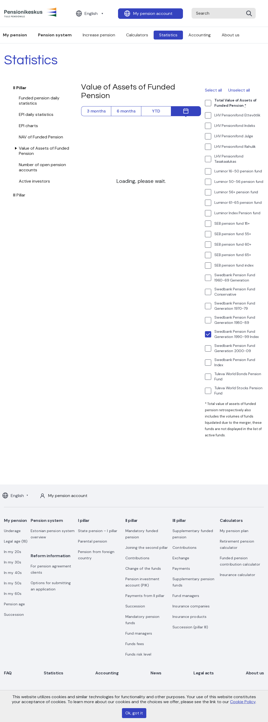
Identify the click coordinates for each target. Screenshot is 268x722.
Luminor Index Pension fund (237, 213)
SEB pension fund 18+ (232, 223)
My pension (15, 520)
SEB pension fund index (234, 265)
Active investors (34, 181)
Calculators (137, 35)
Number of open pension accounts (42, 167)
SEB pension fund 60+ (232, 244)
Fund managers (138, 633)
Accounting (199, 35)
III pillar (179, 520)
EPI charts (28, 125)
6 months (126, 111)
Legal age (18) (15, 541)
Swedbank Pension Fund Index (234, 362)
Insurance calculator (237, 574)
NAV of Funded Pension (41, 137)
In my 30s (12, 562)
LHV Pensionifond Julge (233, 136)
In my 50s (12, 583)
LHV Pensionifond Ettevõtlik (237, 115)
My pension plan (234, 530)
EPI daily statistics (36, 114)
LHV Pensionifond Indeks (234, 125)
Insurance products (189, 616)
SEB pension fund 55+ (232, 234)
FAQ (8, 673)
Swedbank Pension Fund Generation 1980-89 (234, 320)
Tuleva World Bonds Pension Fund (237, 376)
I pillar (84, 520)
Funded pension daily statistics (39, 100)
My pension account (152, 13)
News (155, 673)
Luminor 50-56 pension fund (238, 181)
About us (230, 35)
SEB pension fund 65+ (232, 254)
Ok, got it (134, 713)
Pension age (14, 604)
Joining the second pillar (146, 547)
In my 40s (13, 572)
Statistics (168, 35)
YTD (156, 111)
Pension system (55, 35)
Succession (14, 614)
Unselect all (239, 90)
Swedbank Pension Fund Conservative (234, 292)
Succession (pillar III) (190, 627)
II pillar (131, 520)
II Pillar (19, 88)
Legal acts (203, 673)
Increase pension (99, 35)
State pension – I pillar (97, 530)
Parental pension (92, 541)
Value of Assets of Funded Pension (44, 150)
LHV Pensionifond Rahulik (235, 146)
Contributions (137, 558)
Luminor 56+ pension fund (236, 192)
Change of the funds (143, 568)
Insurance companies (191, 606)
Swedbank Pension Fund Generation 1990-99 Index (236, 334)
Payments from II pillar (144, 595)
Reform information (50, 556)
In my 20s (12, 551)
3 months (96, 111)
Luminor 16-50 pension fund (238, 171)
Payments (181, 568)
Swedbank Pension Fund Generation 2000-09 (234, 348)
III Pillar (19, 195)
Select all (213, 90)
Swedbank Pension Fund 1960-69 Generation (234, 278)
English (91, 13)
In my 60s (12, 593)
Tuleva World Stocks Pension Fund (238, 391)
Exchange (180, 558)
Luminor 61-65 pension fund (238, 202)
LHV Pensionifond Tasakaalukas (228, 159)
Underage (12, 530)
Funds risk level (138, 654)
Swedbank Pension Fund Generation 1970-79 (234, 306)
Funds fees (134, 643)
